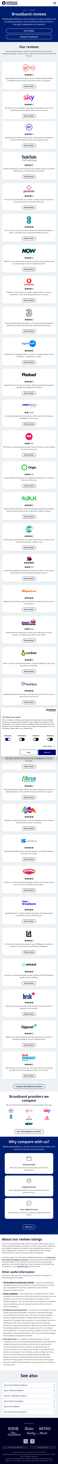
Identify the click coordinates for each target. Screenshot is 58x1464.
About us (29, 1227)
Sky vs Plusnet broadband (13, 1401)
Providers (32, 10)
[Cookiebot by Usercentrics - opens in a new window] (47, 710)
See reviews (29, 31)
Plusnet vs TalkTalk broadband (15, 1396)
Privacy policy (43, 1447)
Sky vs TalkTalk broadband (14, 1390)
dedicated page (22, 1266)
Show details (47, 746)
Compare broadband (29, 37)
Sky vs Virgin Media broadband (15, 1385)
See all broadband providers (29, 1131)
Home (25, 10)
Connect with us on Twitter (25, 1441)
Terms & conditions (15, 1447)
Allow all (47, 752)
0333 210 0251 (41, 1452)
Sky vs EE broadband (11, 1406)
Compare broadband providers (29, 1086)
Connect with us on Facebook (32, 1441)
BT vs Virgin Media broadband (15, 1412)
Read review (29, 86)
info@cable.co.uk (22, 1452)
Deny (28, 752)
